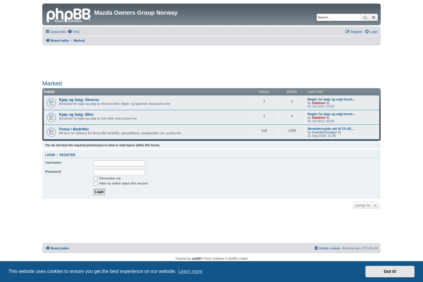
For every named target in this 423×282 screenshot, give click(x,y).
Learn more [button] (190, 271)
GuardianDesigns (324, 132)
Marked (52, 83)
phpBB (196, 258)
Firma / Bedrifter (74, 129)
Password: (53, 171)
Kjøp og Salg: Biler (76, 114)
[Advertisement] (211, 61)
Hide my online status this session (121, 183)
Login (50, 155)
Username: (53, 162)
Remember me (107, 178)
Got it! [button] (390, 271)
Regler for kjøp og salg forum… (332, 99)
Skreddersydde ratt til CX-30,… (331, 128)
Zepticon (318, 103)
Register (67, 155)
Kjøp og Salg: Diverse (79, 100)
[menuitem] (73, 31)
